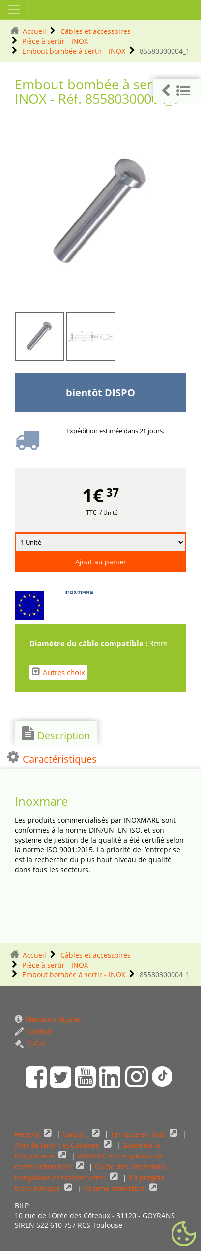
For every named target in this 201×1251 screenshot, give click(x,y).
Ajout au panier (100, 561)
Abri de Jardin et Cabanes (58, 1145)
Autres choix (58, 672)
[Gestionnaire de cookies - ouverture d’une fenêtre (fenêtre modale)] (184, 1234)
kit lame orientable (115, 1188)
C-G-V (30, 1043)
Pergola (28, 1134)
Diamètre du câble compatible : (89, 643)
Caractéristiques (52, 758)
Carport (75, 1134)
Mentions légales (48, 1019)
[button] (177, 91)
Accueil (34, 31)
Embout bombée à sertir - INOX (73, 51)
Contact (33, 1031)
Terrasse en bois (139, 1134)
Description (56, 734)
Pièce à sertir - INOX (55, 41)
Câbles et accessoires (95, 31)
